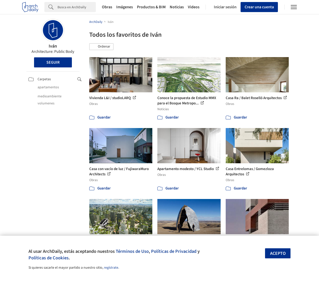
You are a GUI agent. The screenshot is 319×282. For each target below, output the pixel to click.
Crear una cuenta (259, 7)
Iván (53, 46)
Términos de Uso (132, 251)
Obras (107, 7)
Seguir (53, 62)
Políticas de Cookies (48, 258)
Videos (193, 7)
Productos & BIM (151, 7)
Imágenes (124, 7)
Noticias (177, 7)
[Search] (76, 7)
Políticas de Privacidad (173, 251)
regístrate (111, 267)
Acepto (278, 253)
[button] (101, 46)
